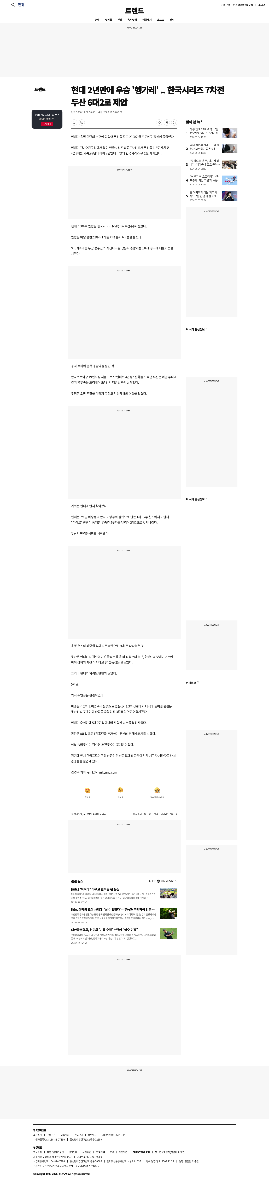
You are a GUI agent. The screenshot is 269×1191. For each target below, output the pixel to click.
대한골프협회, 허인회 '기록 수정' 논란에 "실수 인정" (104, 929)
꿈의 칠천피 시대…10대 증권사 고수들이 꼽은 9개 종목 (205, 148)
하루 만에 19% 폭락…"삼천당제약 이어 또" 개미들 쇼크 (204, 133)
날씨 (171, 19)
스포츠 (160, 19)
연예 (97, 19)
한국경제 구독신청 (142, 814)
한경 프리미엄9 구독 (243, 5)
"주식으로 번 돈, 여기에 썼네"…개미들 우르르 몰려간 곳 (205, 164)
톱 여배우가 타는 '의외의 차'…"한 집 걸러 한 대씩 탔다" (205, 196)
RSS (112, 1152)
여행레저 (147, 19)
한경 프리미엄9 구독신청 (165, 814)
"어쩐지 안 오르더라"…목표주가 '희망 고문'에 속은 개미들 (204, 180)
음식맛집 (132, 19)
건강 (119, 19)
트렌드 (134, 10)
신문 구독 (225, 5)
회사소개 (37, 1134)
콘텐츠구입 (58, 1152)
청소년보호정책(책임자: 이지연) (170, 1152)
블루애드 (92, 1134)
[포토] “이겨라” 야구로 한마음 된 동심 (95, 889)
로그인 (261, 5)
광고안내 (78, 1134)
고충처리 (65, 1134)
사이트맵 (86, 1152)
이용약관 (123, 1152)
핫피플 (108, 19)
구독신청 (51, 1134)
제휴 (49, 1152)
